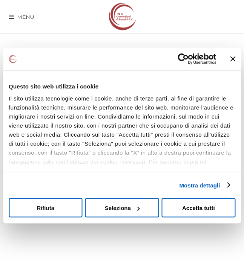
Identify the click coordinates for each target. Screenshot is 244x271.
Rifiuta (45, 208)
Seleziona (122, 208)
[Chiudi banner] (232, 59)
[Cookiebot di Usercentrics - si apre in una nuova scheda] (183, 59)
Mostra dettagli (199, 185)
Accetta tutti (198, 208)
